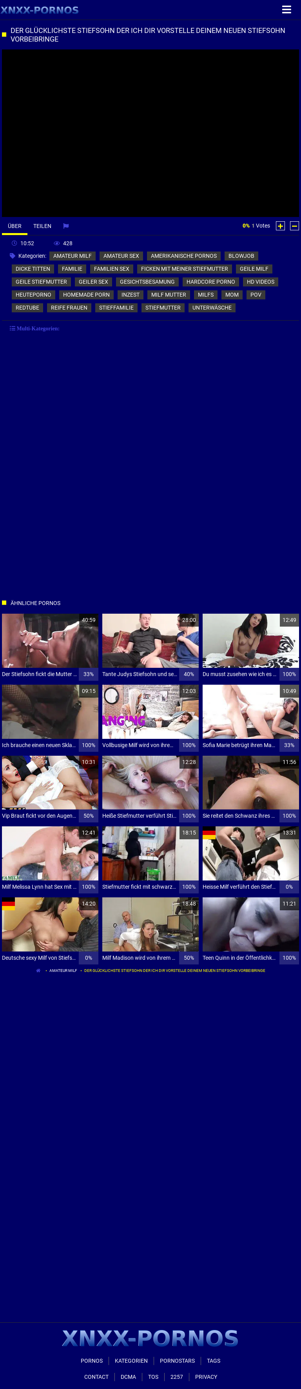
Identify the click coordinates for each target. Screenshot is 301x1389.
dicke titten (33, 269)
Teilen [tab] (42, 226)
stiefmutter (163, 307)
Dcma (128, 1377)
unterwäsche (212, 307)
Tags (213, 1361)
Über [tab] (15, 226)
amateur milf (72, 256)
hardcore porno (211, 282)
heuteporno (33, 295)
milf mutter (168, 295)
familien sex (111, 269)
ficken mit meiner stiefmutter (184, 269)
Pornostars (177, 1361)
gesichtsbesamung (147, 282)
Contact (96, 1377)
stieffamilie (116, 307)
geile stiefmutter (41, 282)
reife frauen (69, 307)
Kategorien (131, 1361)
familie (72, 269)
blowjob (241, 256)
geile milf (254, 269)
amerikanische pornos (184, 256)
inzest (130, 295)
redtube (27, 307)
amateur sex (121, 256)
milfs (206, 295)
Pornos (92, 1361)
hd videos (260, 282)
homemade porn (86, 295)
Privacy (206, 1377)
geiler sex (93, 282)
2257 (176, 1377)
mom (232, 295)
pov (255, 295)
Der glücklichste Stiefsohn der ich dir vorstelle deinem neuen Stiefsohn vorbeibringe (174, 970)
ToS (153, 1377)
